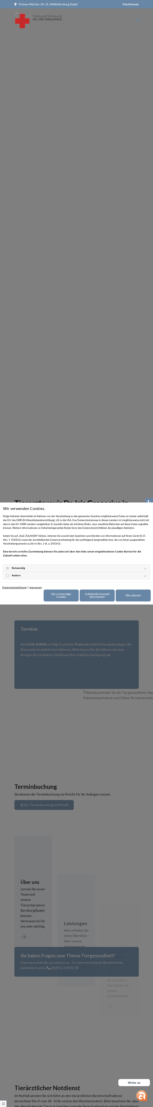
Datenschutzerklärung (14, 587)
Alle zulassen (133, 595)
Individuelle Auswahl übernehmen (97, 595)
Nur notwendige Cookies (61, 595)
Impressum (35, 587)
